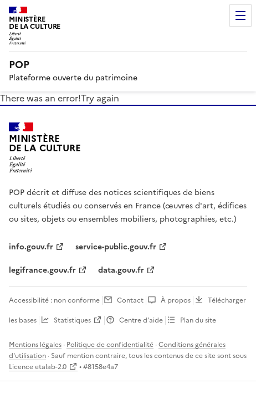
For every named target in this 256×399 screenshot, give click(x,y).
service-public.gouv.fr (115, 247)
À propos (176, 300)
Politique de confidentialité (109, 345)
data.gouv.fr (121, 270)
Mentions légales (35, 345)
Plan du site (198, 320)
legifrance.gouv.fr (42, 270)
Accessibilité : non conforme (54, 300)
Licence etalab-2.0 (37, 367)
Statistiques (72, 320)
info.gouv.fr (31, 247)
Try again (100, 98)
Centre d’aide (141, 320)
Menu (240, 15)
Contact (130, 300)
